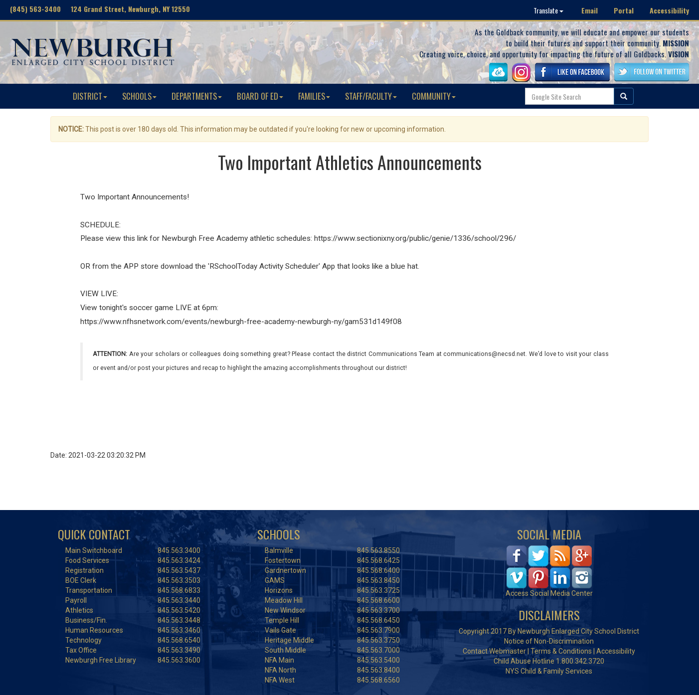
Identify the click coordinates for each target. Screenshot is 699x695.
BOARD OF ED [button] (260, 96)
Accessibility (669, 10)
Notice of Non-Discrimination (549, 641)
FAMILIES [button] (314, 96)
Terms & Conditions (561, 651)
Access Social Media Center (549, 593)
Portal (624, 10)
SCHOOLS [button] (139, 96)
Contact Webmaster (494, 651)
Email (589, 10)
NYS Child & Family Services (549, 671)
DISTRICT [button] (90, 96)
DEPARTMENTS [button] (197, 96)
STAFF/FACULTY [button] (371, 96)
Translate (548, 10)
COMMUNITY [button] (434, 96)
